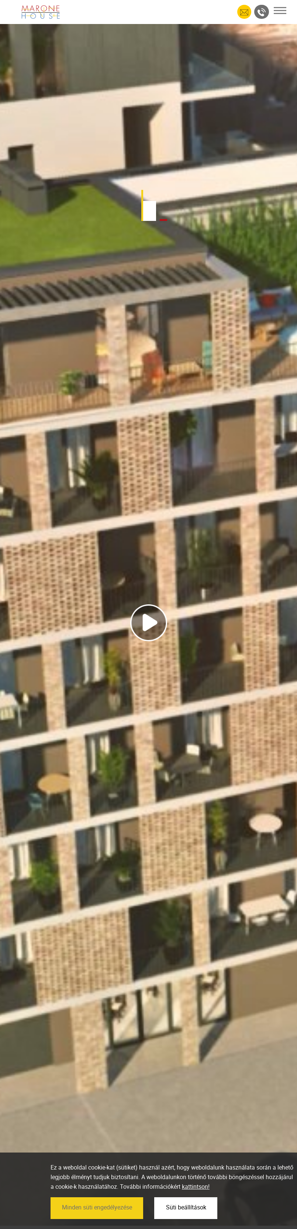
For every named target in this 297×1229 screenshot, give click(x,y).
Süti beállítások (186, 1222)
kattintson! (196, 1202)
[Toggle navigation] (280, 10)
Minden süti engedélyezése (97, 1222)
